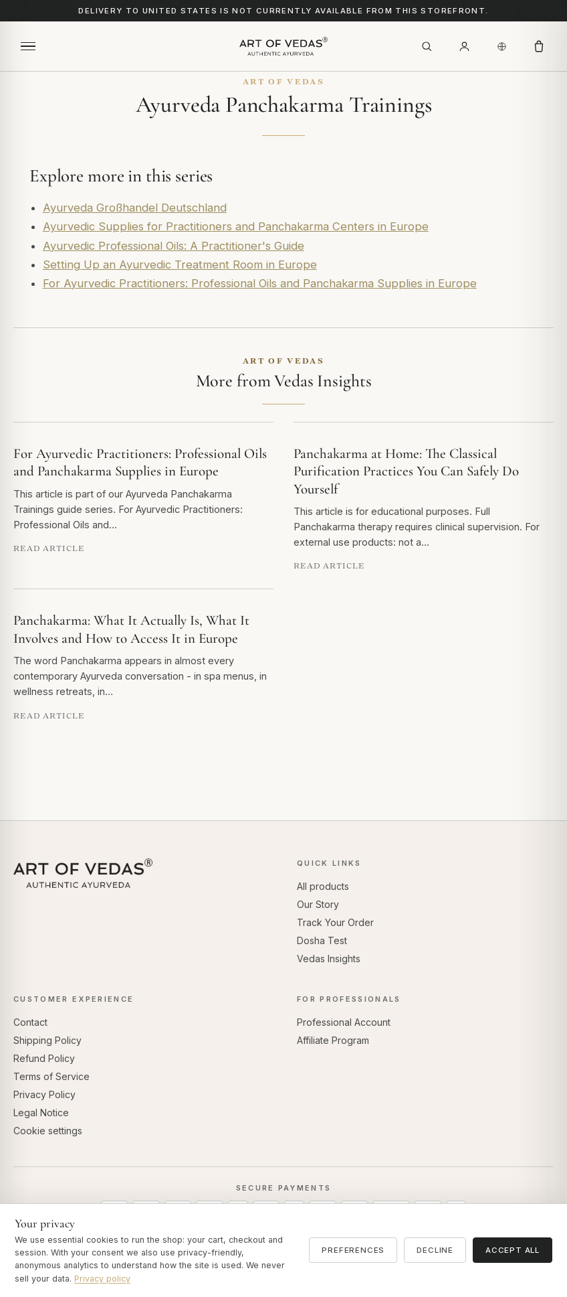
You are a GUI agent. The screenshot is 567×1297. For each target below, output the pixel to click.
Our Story (318, 904)
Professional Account (343, 1022)
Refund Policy (44, 1058)
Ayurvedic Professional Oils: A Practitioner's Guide (173, 245)
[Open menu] (28, 46)
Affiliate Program (333, 1040)
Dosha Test (322, 940)
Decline (435, 1250)
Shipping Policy (47, 1040)
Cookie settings (47, 1130)
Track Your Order (335, 922)
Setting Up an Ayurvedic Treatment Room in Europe (180, 264)
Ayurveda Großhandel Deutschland (135, 207)
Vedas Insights (328, 958)
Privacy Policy (44, 1094)
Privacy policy (102, 1279)
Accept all (512, 1250)
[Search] (426, 46)
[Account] (464, 46)
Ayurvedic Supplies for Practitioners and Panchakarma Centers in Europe (236, 226)
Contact (30, 1022)
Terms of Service (51, 1076)
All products (323, 886)
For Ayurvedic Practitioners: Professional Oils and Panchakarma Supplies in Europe (260, 283)
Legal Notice (41, 1112)
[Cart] (539, 46)
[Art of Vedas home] (283, 46)
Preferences (353, 1250)
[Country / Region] (501, 46)
